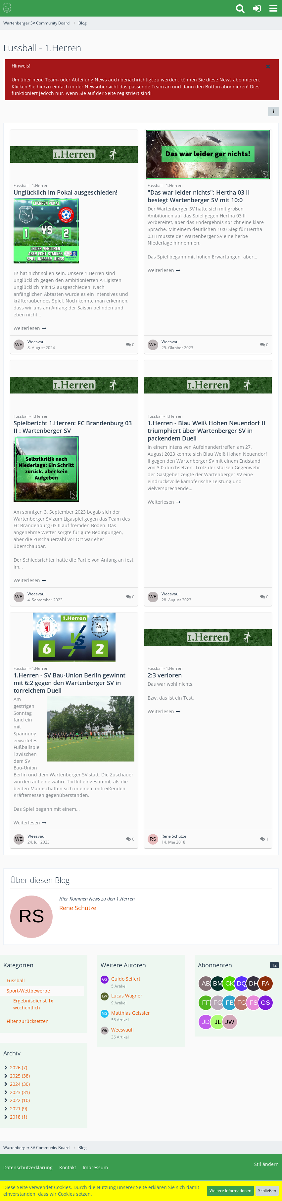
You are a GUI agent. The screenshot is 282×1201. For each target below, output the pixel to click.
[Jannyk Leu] (218, 1022)
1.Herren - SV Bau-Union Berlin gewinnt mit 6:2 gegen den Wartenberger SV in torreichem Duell (69, 682)
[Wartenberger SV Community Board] (7, 8)
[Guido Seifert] (265, 1003)
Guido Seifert (125, 979)
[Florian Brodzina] (230, 1003)
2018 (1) (15, 1117)
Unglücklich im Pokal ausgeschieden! (66, 192)
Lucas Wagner (126, 996)
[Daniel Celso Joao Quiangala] (242, 984)
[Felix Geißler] (218, 1003)
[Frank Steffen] (253, 1003)
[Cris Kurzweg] (230, 984)
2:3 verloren (165, 675)
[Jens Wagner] (230, 1022)
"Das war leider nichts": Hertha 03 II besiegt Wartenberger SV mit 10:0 (199, 196)
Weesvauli (122, 1030)
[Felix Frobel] (206, 1003)
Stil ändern (266, 1164)
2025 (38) (16, 1076)
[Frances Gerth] (242, 1003)
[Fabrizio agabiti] (265, 984)
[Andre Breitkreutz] (206, 984)
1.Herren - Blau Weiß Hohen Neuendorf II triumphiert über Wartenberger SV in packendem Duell (206, 430)
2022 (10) (16, 1100)
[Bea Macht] (218, 984)
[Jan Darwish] (206, 1022)
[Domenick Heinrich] (253, 984)
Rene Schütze (77, 908)
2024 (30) (16, 1084)
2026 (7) (15, 1067)
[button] (273, 8)
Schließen (267, 1190)
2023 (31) (16, 1092)
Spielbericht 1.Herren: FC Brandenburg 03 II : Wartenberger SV (73, 427)
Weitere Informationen (230, 1190)
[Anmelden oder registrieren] (256, 8)
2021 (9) (15, 1108)
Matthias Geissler (130, 1013)
